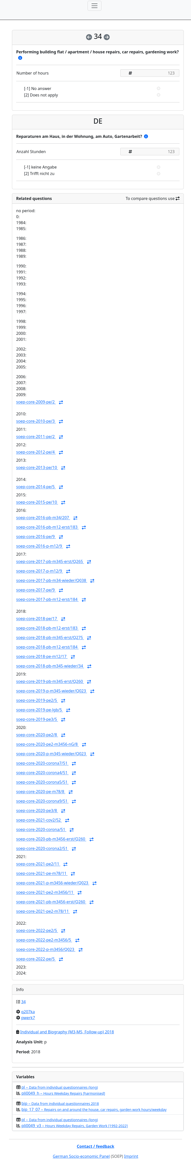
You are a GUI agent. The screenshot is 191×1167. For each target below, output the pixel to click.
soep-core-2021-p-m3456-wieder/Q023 (52, 883)
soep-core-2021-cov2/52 (39, 820)
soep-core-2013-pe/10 (37, 467)
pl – (59, 1087)
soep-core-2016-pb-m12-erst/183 (47, 527)
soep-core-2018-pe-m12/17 (42, 656)
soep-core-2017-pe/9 (36, 590)
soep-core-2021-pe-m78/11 (42, 873)
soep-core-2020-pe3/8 (37, 810)
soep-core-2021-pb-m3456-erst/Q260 (51, 902)
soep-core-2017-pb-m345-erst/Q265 (50, 561)
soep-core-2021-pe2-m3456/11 (45, 892)
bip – (60, 1103)
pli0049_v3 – (74, 1125)
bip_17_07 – (94, 1109)
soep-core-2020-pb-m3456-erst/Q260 (51, 839)
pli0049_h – (63, 1093)
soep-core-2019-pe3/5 (37, 719)
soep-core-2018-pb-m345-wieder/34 (50, 666)
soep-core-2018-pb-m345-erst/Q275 (50, 637)
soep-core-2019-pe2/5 (37, 700)
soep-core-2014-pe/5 (36, 487)
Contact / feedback (95, 1146)
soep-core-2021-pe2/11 (38, 864)
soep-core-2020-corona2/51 (42, 848)
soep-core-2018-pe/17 (37, 619)
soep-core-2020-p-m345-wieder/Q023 (51, 754)
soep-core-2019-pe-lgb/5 (39, 710)
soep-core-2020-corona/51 (41, 829)
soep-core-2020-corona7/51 (42, 763)
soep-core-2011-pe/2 (36, 437)
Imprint (131, 1156)
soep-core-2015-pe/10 (37, 502)
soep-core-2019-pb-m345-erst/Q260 (50, 681)
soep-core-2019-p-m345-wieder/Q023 (51, 691)
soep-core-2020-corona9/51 (42, 801)
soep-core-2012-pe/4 (36, 452)
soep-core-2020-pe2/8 (37, 735)
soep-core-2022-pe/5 (36, 959)
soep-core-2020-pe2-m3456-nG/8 (47, 744)
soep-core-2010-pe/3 (36, 421)
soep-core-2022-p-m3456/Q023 (45, 949)
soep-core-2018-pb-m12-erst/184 (47, 647)
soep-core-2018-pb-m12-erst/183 (47, 628)
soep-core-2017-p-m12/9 (39, 571)
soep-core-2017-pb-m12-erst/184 (47, 599)
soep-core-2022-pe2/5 (37, 930)
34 (23, 1001)
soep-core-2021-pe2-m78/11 (43, 911)
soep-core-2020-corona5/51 (42, 782)
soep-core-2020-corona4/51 (42, 773)
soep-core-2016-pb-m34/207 (43, 518)
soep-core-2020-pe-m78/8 (40, 792)
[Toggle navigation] (94, 6)
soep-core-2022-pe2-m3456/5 (44, 940)
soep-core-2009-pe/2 (36, 402)
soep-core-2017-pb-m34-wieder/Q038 (51, 580)
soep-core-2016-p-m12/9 (39, 546)
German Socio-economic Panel (81, 1156)
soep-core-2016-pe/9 (36, 536)
